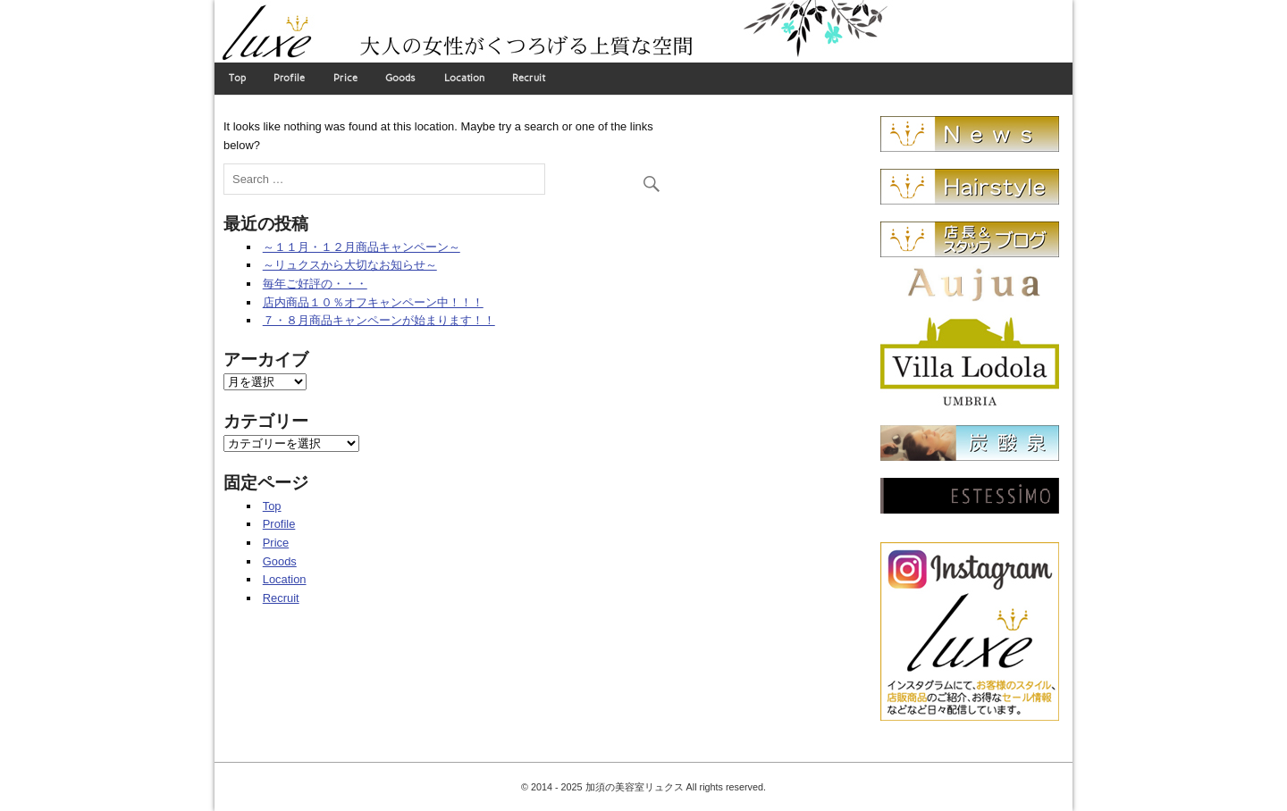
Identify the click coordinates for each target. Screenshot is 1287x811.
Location (464, 78)
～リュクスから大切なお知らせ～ (350, 265)
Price (345, 78)
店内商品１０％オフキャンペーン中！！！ (373, 302)
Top (237, 78)
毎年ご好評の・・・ (315, 283)
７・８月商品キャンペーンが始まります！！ (379, 320)
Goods (400, 78)
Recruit (528, 78)
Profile (289, 78)
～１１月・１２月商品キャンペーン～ (361, 247)
